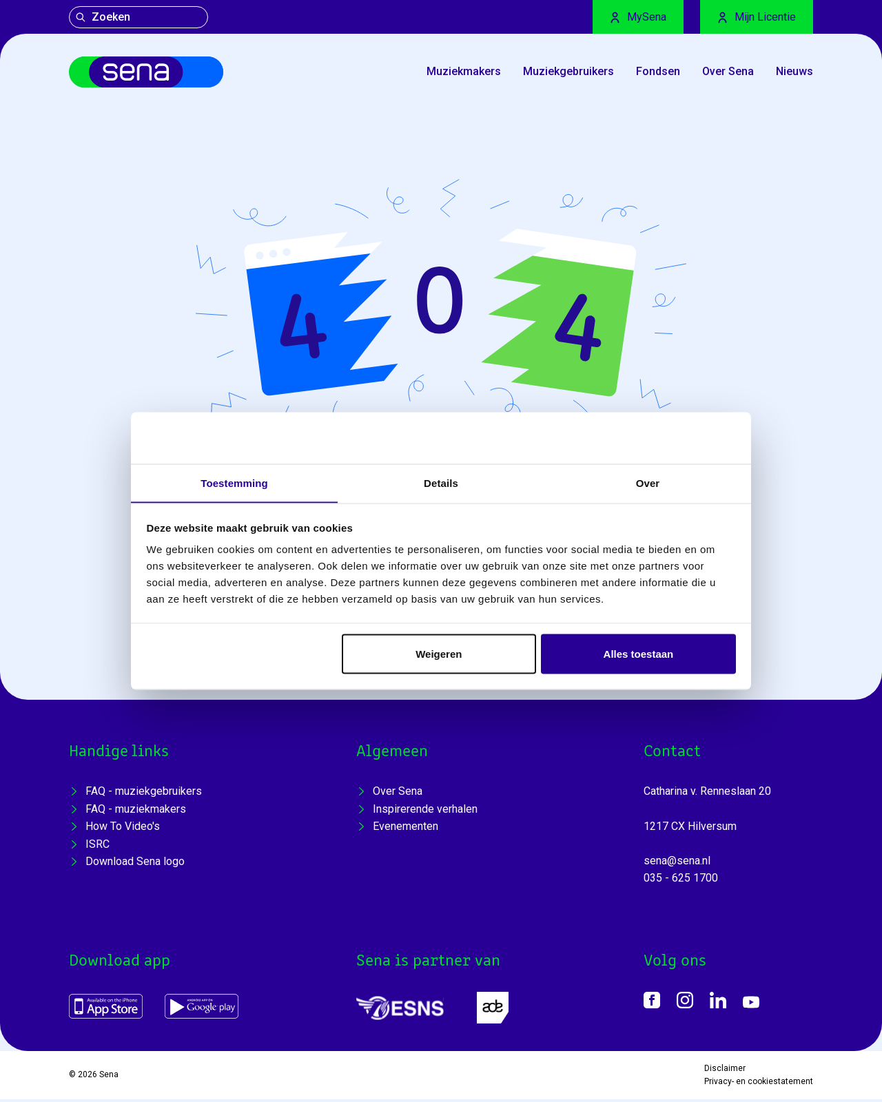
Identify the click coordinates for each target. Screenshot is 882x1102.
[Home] (154, 73)
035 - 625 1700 (681, 881)
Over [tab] (648, 482)
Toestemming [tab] (234, 482)
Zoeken (102, 16)
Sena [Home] (109, 1078)
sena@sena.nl (677, 863)
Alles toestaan (639, 654)
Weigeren (439, 654)
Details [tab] (441, 482)
